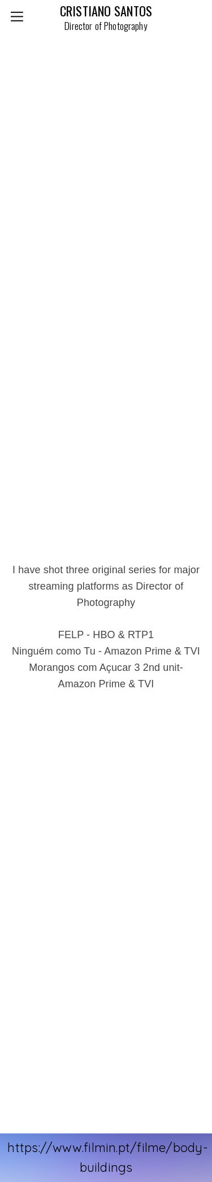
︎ (16, 16)
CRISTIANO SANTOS (106, 11)
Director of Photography (105, 25)
